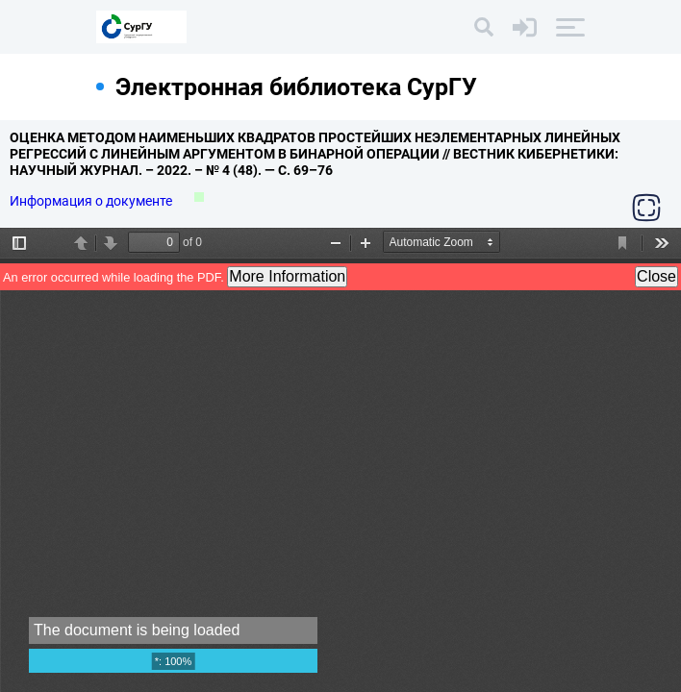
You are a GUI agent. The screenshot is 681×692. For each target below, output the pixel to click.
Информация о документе (92, 201)
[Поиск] (483, 27)
